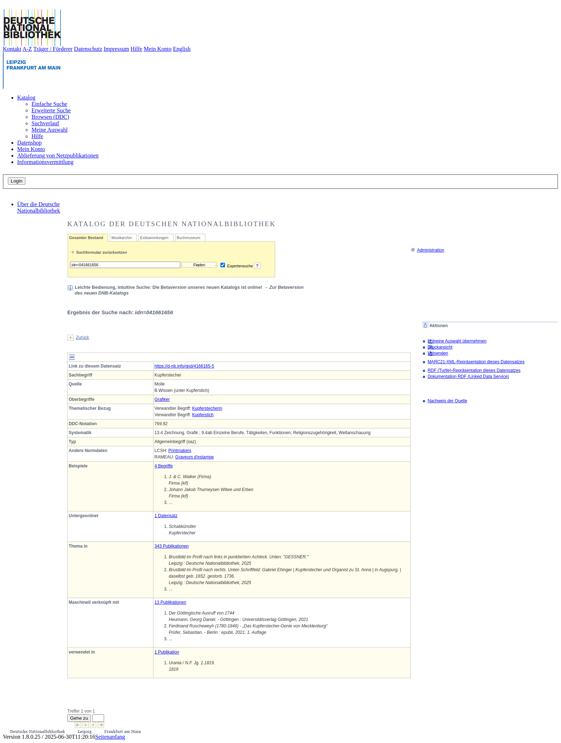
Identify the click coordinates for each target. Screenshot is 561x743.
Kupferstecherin (207, 408)
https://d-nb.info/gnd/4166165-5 (184, 366)
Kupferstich (203, 414)
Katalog (26, 97)
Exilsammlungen (154, 237)
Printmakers (180, 450)
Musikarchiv (121, 237)
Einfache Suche (49, 104)
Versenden (438, 353)
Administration (427, 250)
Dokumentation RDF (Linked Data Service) (468, 376)
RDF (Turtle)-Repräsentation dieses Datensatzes (474, 370)
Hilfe (136, 49)
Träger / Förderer (53, 49)
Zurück (82, 337)
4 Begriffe (164, 465)
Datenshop (29, 143)
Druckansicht (440, 347)
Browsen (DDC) (50, 117)
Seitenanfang (110, 737)
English (182, 49)
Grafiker (162, 399)
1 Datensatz (166, 515)
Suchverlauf (45, 123)
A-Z (27, 49)
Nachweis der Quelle (447, 400)
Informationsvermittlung (45, 162)
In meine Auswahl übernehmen (457, 341)
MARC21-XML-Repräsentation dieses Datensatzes (476, 361)
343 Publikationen (172, 546)
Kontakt (12, 49)
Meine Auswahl (49, 130)
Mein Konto (158, 49)
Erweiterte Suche (51, 110)
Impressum (116, 49)
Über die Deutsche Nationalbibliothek (38, 207)
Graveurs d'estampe (194, 457)
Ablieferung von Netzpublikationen (58, 155)
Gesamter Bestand (86, 237)
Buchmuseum (188, 237)
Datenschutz (88, 49)
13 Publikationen (170, 602)
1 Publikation (167, 652)
